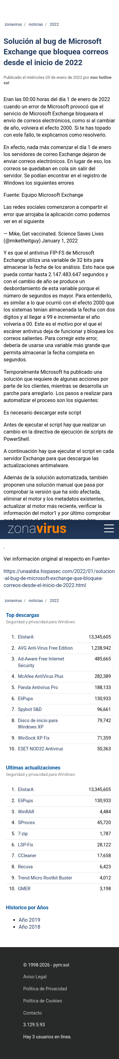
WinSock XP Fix (34, 738)
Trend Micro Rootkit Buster (45, 878)
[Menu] (109, 529)
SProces (26, 822)
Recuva (25, 867)
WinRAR (26, 812)
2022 (54, 24)
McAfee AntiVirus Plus (40, 676)
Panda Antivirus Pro (38, 687)
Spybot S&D (30, 709)
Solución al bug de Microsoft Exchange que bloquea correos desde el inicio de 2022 (56, 52)
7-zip (23, 834)
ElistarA (26, 637)
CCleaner (27, 855)
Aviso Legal (35, 977)
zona (37, 528)
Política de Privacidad (45, 989)
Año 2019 (29, 920)
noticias (36, 24)
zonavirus (13, 24)
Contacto (32, 1013)
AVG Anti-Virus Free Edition (45, 648)
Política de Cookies (42, 1001)
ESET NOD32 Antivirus (40, 749)
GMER (24, 889)
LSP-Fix (25, 845)
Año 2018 (29, 927)
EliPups (25, 698)
